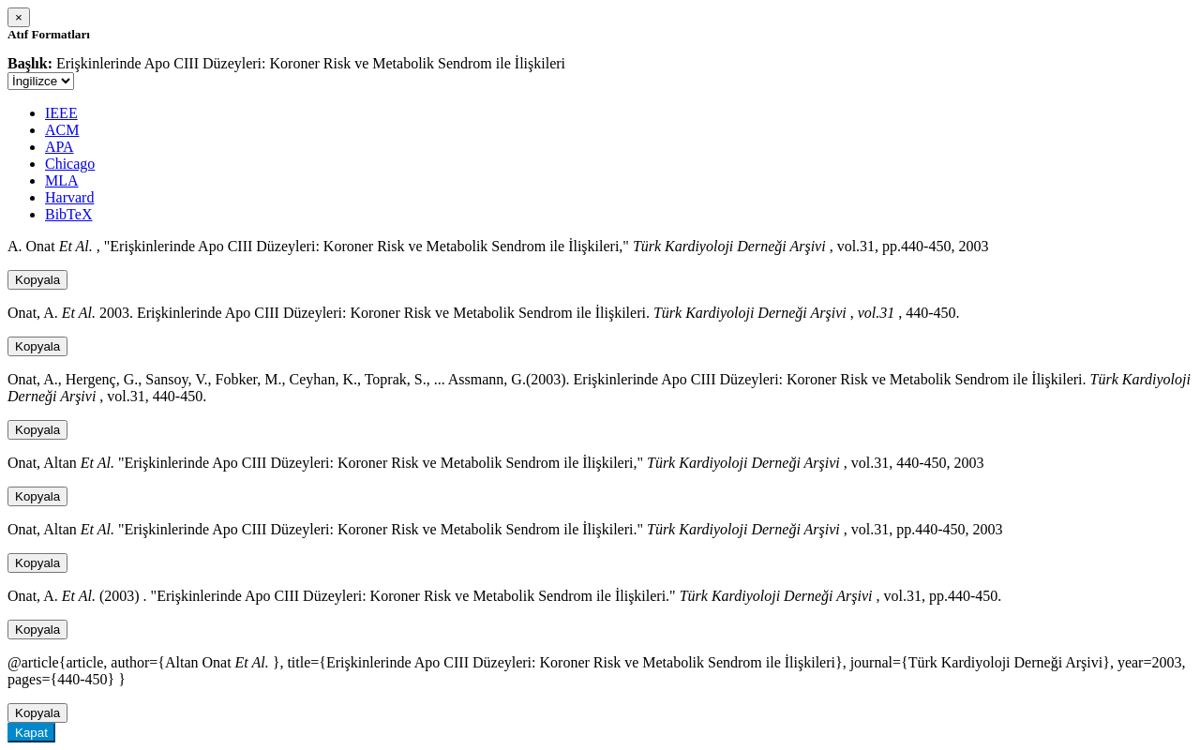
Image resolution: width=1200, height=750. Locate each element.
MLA (62, 180)
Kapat (31, 733)
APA (59, 147)
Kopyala (37, 280)
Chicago (70, 164)
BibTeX (68, 214)
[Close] (19, 17)
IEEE (61, 113)
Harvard (69, 197)
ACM (62, 130)
